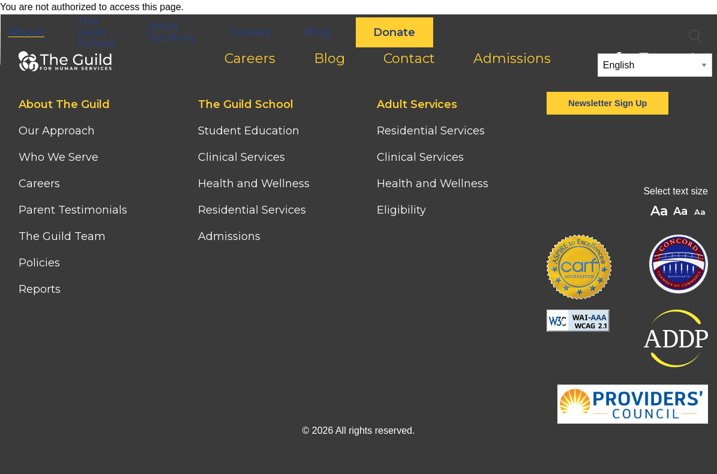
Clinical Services (241, 157)
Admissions (229, 236)
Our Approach (57, 130)
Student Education (248, 130)
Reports (40, 289)
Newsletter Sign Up (607, 103)
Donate (538, 32)
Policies (39, 262)
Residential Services (252, 210)
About (169, 32)
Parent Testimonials (73, 210)
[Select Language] (655, 65)
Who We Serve (60, 157)
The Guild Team (62, 236)
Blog (461, 32)
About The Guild (64, 104)
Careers (393, 32)
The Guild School (239, 32)
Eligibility (401, 210)
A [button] (701, 212)
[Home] (62, 19)
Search (695, 36)
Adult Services (315, 31)
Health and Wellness (254, 183)
